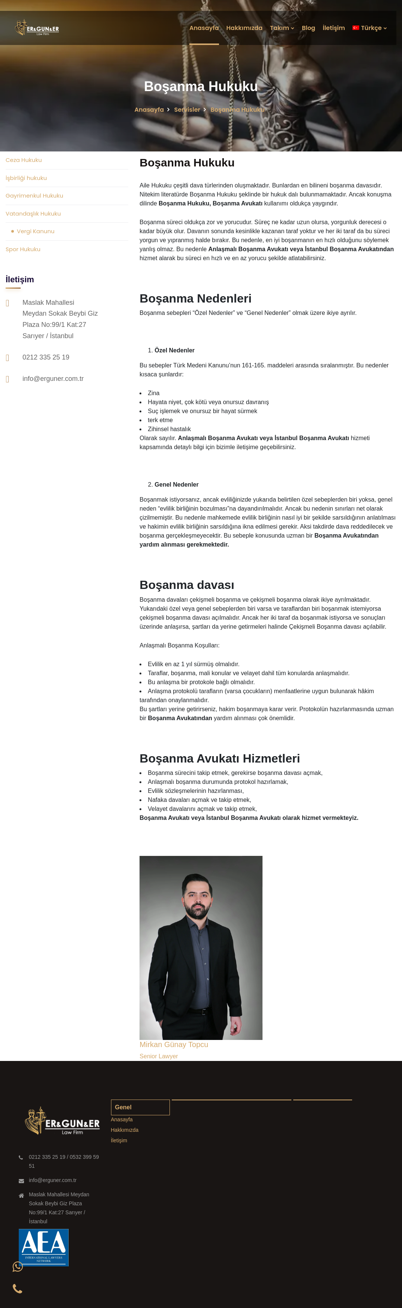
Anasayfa (204, 28)
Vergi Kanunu (35, 231)
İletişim (334, 28)
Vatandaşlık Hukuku (33, 213)
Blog (308, 28)
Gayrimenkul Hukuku (34, 195)
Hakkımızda (244, 28)
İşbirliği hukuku (26, 178)
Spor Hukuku (23, 249)
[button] (17, 1267)
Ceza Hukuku (24, 160)
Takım (279, 28)
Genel (123, 1107)
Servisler (187, 109)
